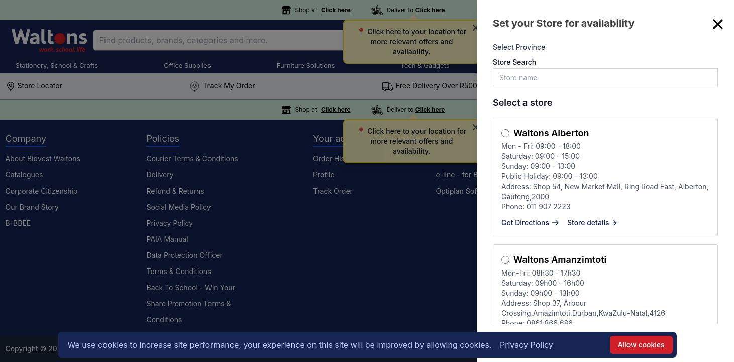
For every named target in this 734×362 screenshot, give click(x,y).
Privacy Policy (526, 345)
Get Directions (530, 222)
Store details (593, 222)
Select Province (519, 47)
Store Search (514, 62)
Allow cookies (641, 344)
